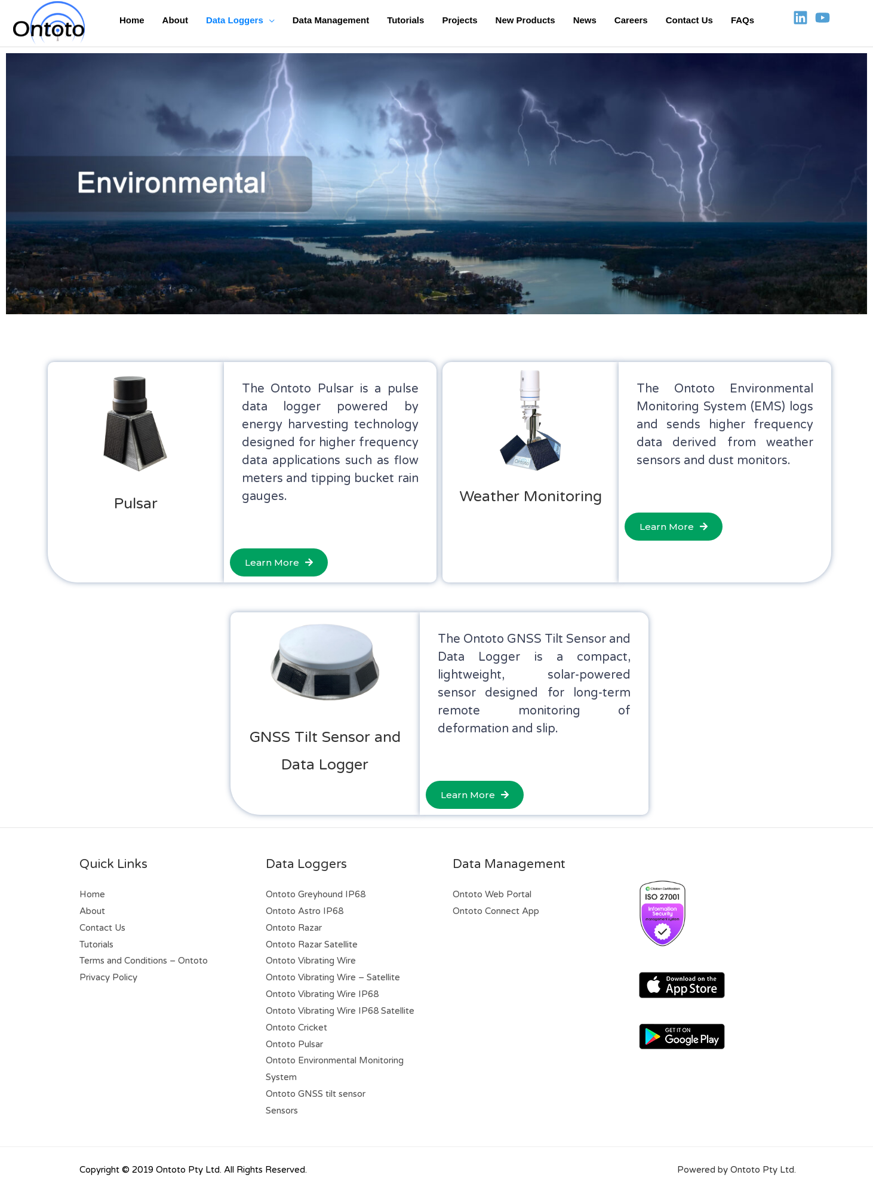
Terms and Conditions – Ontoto (143, 960)
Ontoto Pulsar (294, 1044)
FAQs (742, 20)
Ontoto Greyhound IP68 (315, 894)
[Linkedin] (800, 17)
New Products (525, 20)
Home (132, 20)
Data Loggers (234, 20)
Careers (631, 20)
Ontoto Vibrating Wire (311, 960)
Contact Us (689, 20)
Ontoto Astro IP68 (304, 911)
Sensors (282, 1110)
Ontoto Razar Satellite (312, 944)
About (175, 20)
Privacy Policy (108, 977)
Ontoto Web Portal (492, 894)
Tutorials (405, 20)
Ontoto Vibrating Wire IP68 (322, 994)
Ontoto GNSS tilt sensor (315, 1093)
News (585, 20)
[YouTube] (822, 17)
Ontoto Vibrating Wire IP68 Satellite (340, 1010)
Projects (459, 20)
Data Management (331, 20)
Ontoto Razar (294, 927)
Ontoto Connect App (496, 911)
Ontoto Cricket (296, 1027)
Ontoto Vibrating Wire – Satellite (333, 977)
